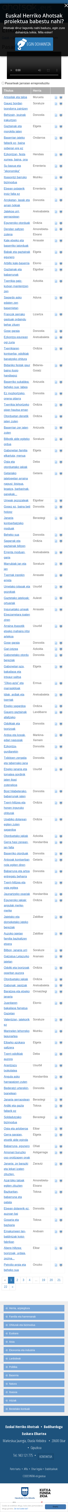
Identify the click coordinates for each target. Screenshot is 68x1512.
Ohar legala (36, 1469)
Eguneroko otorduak (17, 222)
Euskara (13, 1333)
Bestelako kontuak (19, 1408)
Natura (13, 1383)
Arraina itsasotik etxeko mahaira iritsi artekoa (17, 631)
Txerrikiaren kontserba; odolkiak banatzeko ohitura (16, 354)
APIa (26, 1469)
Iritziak (12, 1400)
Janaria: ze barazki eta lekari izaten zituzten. (16, 1169)
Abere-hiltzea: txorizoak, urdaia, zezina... (15, 1253)
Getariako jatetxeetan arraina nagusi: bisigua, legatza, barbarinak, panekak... (16, 484)
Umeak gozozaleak (16, 500)
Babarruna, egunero (17, 1146)
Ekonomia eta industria (22, 1350)
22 (5, 1286)
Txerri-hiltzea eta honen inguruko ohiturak (14, 808)
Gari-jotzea (11, 648)
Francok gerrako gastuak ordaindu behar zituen (15, 319)
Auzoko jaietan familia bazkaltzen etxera (15, 939)
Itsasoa (13, 1392)
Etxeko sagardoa (15, 706)
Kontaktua (46, 1456)
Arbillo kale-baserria (16, 263)
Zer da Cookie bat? (21, 1509)
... (36, 1280)
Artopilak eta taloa (15, 97)
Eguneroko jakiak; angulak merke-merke (15, 905)
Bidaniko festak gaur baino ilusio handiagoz (17, 370)
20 (51, 1280)
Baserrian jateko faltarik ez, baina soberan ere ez (14, 143)
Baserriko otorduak (16, 853)
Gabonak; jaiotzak (15, 985)
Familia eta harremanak (22, 1316)
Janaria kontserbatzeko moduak (14, 523)
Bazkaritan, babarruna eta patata (13, 1197)
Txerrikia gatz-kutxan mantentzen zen (16, 286)
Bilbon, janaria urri (15, 950)
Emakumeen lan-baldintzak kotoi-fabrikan (15, 1236)
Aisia (12, 1341)
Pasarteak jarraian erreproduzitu (27, 83)
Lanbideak (15, 1358)
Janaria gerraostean (17, 1099)
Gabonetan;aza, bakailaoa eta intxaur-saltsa (14, 672)
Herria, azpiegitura (19, 1308)
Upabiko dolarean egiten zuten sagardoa (15, 824)
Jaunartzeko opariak (17, 893)
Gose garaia (12, 330)
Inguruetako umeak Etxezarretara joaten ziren (17, 614)
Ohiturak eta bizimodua (22, 1325)
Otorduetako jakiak (16, 835)
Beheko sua (11, 534)
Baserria (13, 1375)
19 (43, 1280)
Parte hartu (15, 1469)
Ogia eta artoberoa (16, 1128)
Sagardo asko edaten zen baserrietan (13, 303)
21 (59, 1280)
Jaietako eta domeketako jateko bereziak (16, 922)
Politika (13, 1366)
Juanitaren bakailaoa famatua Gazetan (16, 1008)
